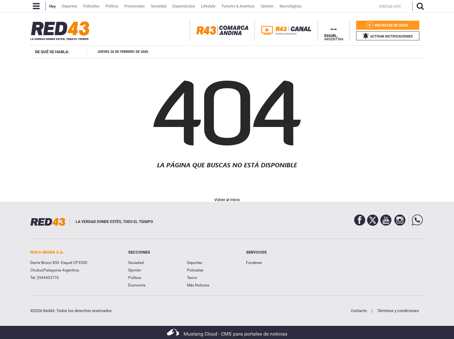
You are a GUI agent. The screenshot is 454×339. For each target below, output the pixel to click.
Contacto (359, 310)
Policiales (195, 270)
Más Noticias (198, 285)
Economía (136, 285)
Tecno (192, 278)
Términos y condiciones (398, 310)
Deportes (194, 263)
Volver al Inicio (227, 199)
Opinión (134, 270)
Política (134, 278)
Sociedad (136, 263)
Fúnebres (254, 263)
